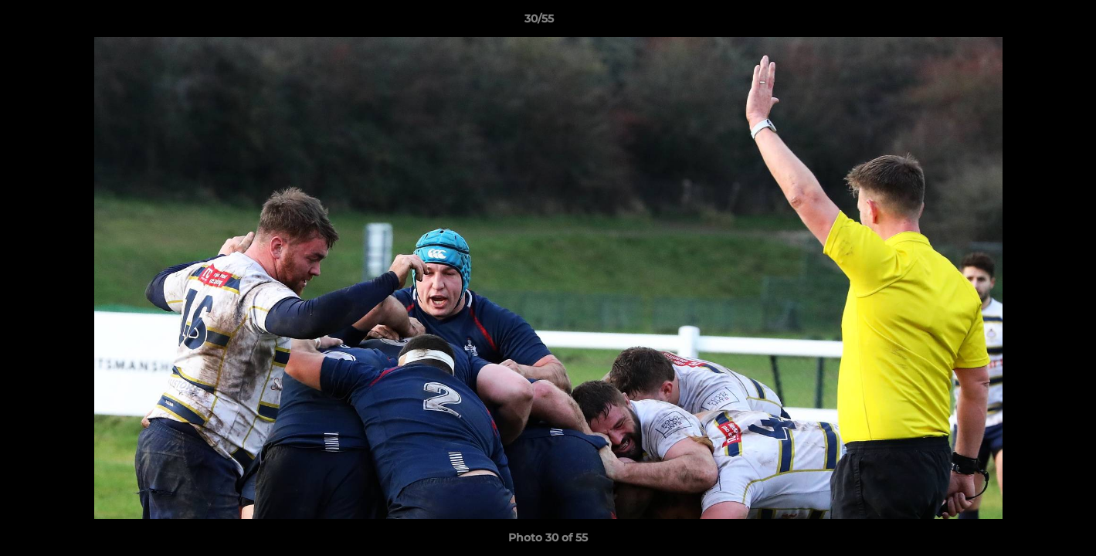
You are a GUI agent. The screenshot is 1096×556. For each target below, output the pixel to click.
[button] (1031, 22)
